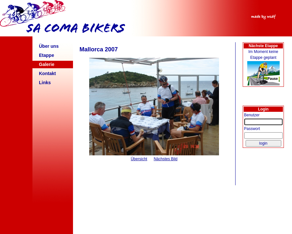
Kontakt (47, 73)
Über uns (49, 46)
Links (45, 82)
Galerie (46, 64)
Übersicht (139, 159)
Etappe (46, 55)
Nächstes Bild (165, 159)
